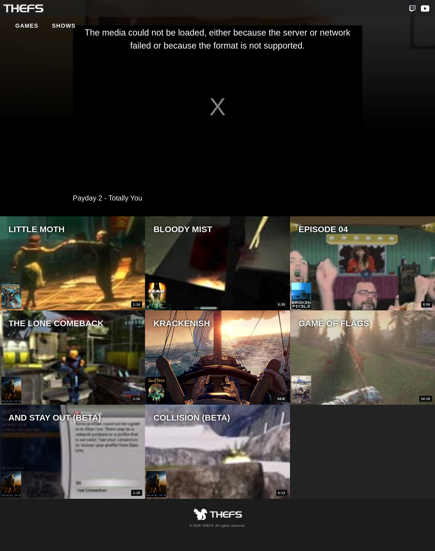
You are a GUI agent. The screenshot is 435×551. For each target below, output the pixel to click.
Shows (106, 9)
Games (69, 9)
